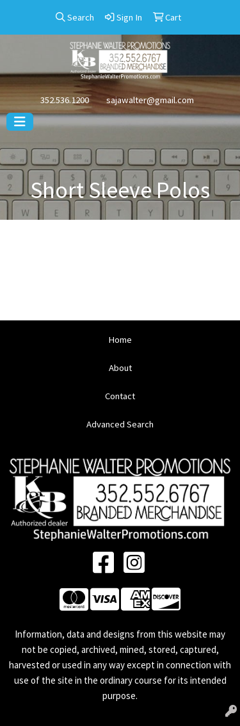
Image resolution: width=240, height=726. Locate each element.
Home (120, 339)
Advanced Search (120, 424)
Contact (120, 396)
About (120, 368)
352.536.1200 (64, 100)
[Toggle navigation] (19, 122)
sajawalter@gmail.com (150, 100)
